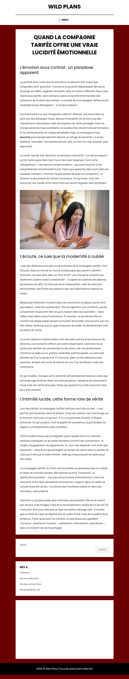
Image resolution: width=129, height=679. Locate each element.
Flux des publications (29, 583)
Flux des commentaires (30, 588)
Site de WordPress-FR (30, 594)
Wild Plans (64, 8)
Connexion (25, 577)
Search (23, 549)
